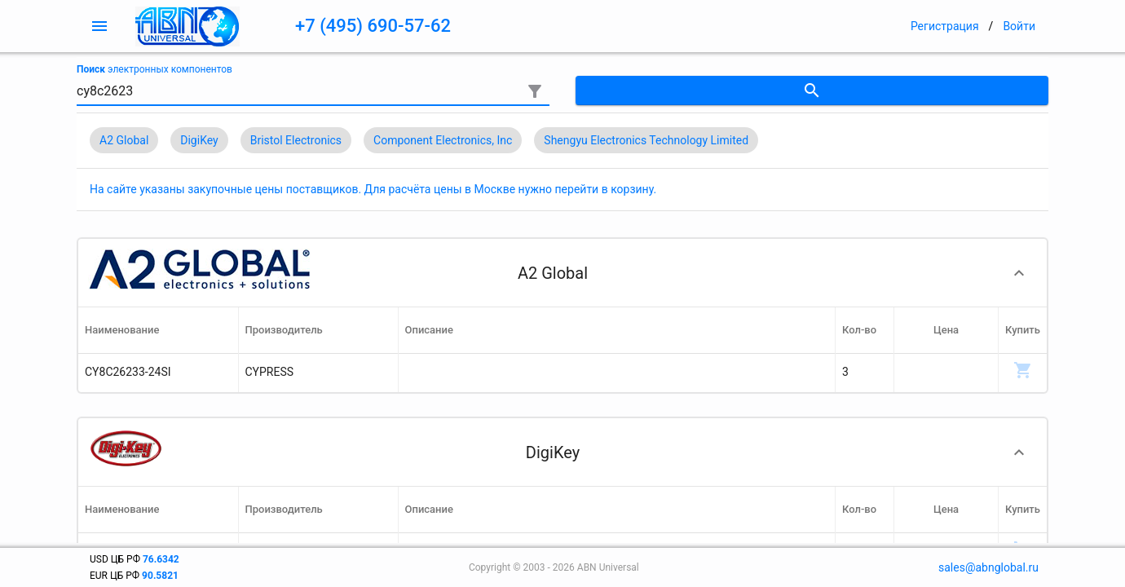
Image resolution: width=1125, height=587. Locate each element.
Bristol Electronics (296, 140)
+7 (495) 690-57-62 (373, 25)
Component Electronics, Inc (442, 140)
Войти (1019, 26)
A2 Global (123, 140)
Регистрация (945, 26)
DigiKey (199, 140)
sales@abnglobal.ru (988, 567)
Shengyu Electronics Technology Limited (646, 140)
